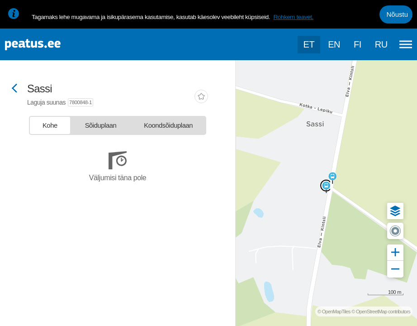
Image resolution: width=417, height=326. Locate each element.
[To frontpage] (52, 44)
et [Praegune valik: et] (309, 44)
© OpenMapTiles (334, 311)
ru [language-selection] (381, 44)
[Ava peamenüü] (405, 44)
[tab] (50, 125)
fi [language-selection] (357, 44)
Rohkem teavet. (293, 17)
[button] (395, 211)
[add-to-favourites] (201, 97)
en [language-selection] (334, 44)
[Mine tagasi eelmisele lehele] (14, 89)
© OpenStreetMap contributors (380, 311)
